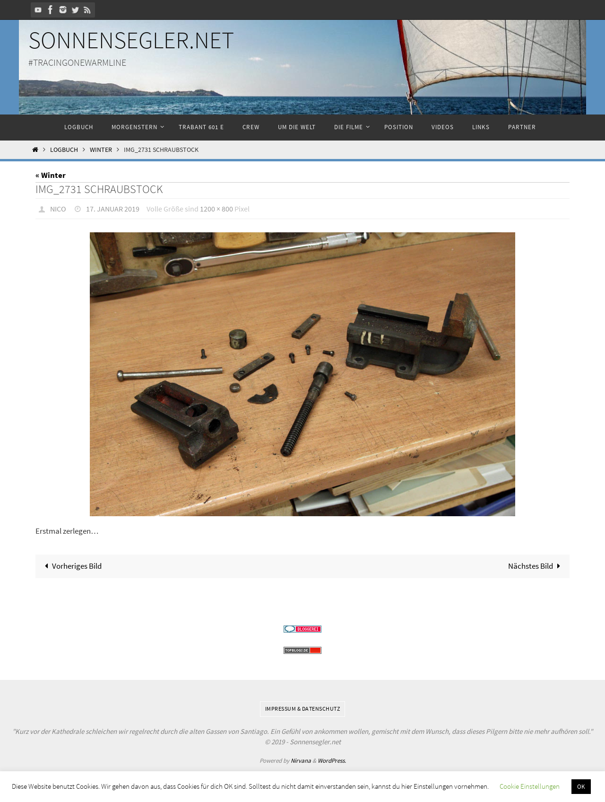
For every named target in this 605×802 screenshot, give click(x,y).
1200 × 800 (216, 208)
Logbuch (64, 150)
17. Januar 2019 (112, 208)
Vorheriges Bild (71, 566)
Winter (101, 150)
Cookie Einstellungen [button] (530, 786)
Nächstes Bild (536, 566)
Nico (58, 208)
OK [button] (581, 787)
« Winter (50, 175)
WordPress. (332, 761)
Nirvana (301, 761)
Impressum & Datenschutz (302, 708)
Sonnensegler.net (131, 40)
